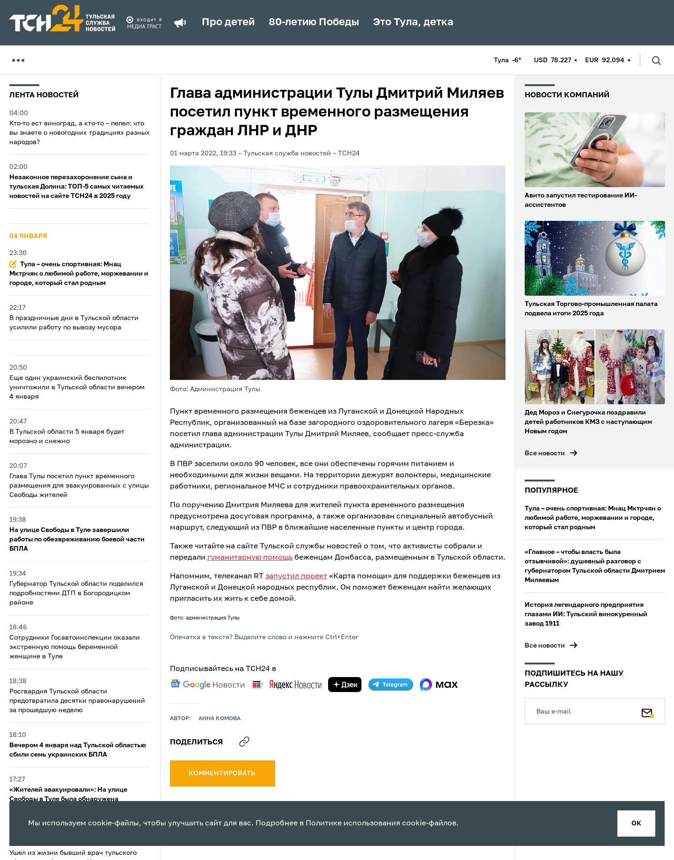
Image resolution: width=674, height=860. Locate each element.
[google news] (207, 684)
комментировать (222, 773)
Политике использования (353, 823)
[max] (439, 684)
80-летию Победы (314, 22)
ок (636, 823)
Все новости (545, 453)
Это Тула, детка (413, 22)
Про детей (228, 22)
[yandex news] (286, 684)
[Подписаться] (648, 711)
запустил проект (296, 576)
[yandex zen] (345, 684)
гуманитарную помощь (250, 557)
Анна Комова (219, 719)
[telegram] (390, 684)
